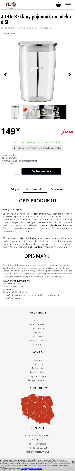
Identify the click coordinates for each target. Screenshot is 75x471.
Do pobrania (38, 344)
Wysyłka (37, 332)
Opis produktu (35, 189)
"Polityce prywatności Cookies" (31, 469)
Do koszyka (41, 171)
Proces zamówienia (37, 324)
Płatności (37, 336)
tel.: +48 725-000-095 (37, 447)
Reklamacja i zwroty (37, 340)
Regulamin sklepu (37, 376)
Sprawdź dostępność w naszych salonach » (37, 148)
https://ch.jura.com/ (12, 298)
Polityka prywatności (37, 380)
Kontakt (37, 320)
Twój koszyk (37, 368)
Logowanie (37, 360)
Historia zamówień (37, 372)
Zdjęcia (15, 189)
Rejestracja (37, 364)
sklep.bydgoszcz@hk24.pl (37, 451)
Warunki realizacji (38, 328)
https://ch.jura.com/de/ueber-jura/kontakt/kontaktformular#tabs (33, 295)
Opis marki (57, 189)
